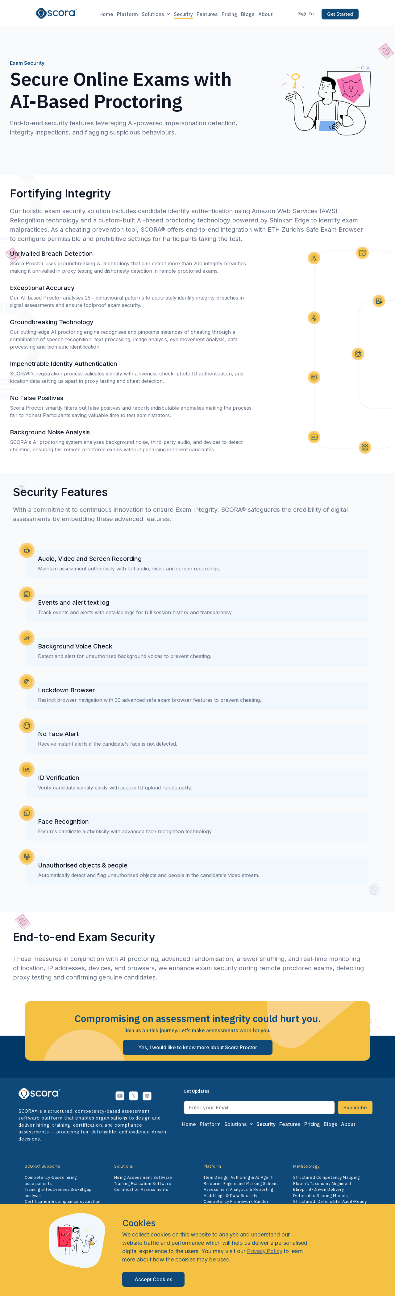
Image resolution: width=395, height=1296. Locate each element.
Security (183, 14)
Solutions (156, 14)
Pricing (229, 14)
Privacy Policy (264, 1251)
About (265, 14)
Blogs (248, 14)
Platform (127, 14)
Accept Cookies (153, 1279)
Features (207, 14)
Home (106, 14)
